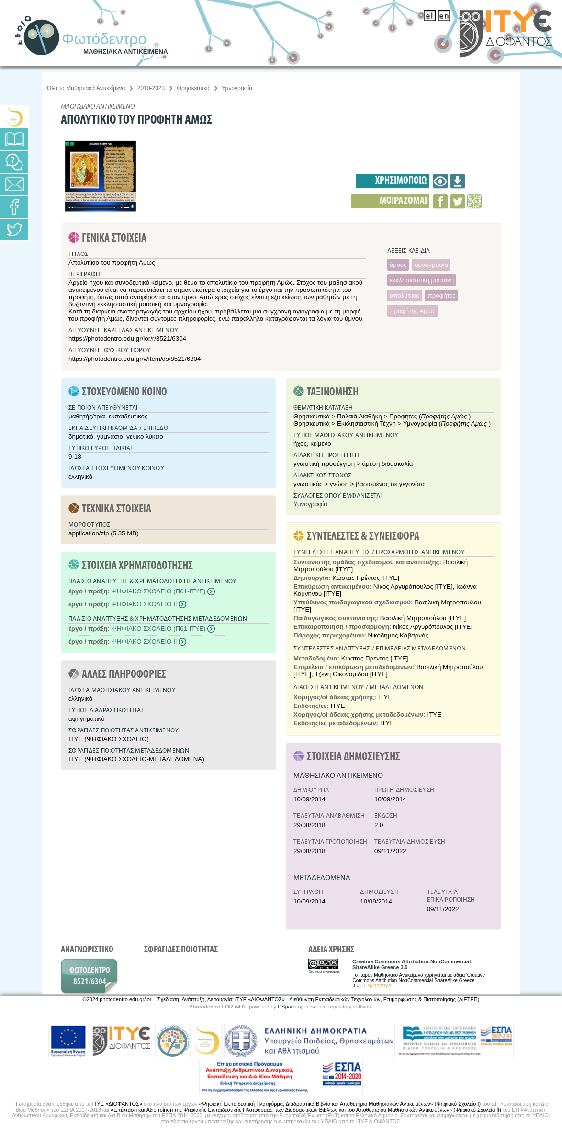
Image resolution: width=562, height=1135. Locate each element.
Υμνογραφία (237, 88)
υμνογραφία (431, 264)
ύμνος (398, 264)
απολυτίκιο (405, 295)
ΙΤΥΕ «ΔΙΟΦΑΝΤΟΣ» (117, 1104)
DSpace (287, 1006)
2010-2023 (151, 88)
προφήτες (441, 295)
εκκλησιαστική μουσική (422, 280)
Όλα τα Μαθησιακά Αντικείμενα (86, 88)
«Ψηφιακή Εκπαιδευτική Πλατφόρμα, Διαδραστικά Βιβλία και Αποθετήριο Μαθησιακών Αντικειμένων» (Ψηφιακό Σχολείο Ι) (340, 1104)
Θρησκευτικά (193, 88)
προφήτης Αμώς (413, 310)
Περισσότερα (378, 985)
